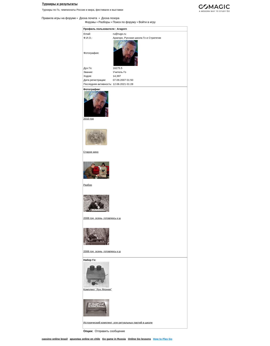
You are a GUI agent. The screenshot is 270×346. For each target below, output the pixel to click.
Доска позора (110, 18)
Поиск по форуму (124, 22)
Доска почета (88, 18)
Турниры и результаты (59, 4)
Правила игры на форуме (59, 18)
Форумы (90, 22)
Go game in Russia (114, 338)
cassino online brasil (55, 338)
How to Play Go (162, 338)
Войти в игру (147, 22)
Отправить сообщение (110, 331)
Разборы (104, 22)
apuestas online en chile (85, 338)
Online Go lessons (139, 338)
